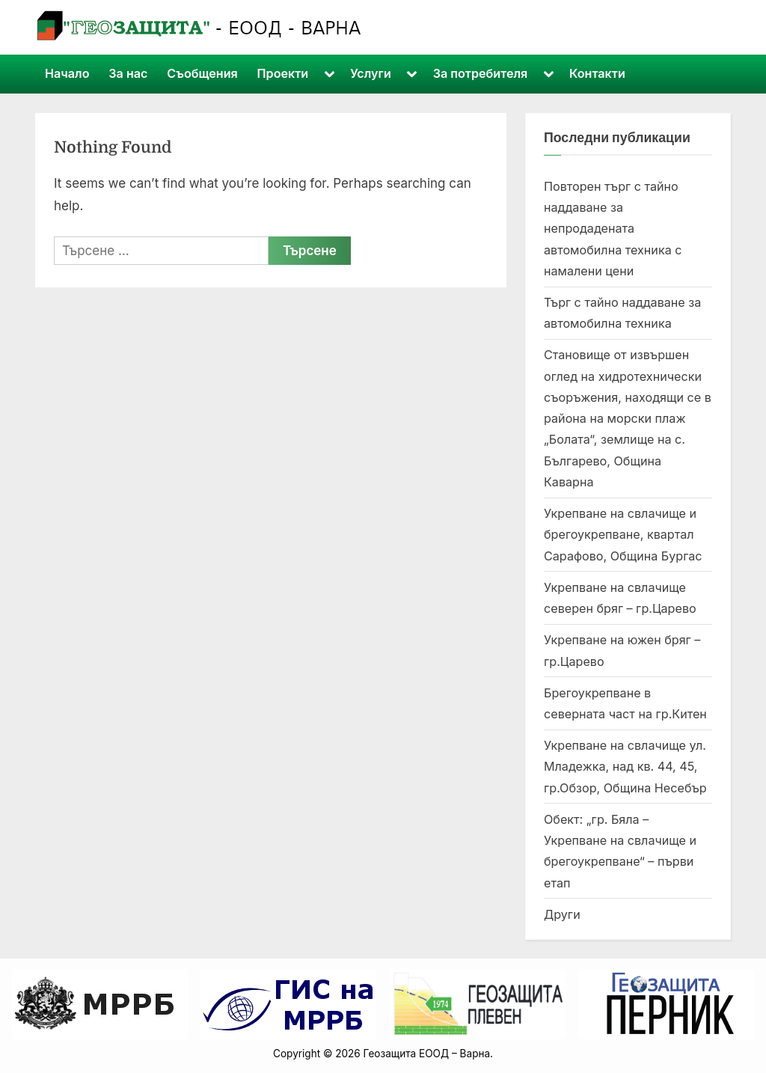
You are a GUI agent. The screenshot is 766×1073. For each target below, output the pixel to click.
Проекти (283, 73)
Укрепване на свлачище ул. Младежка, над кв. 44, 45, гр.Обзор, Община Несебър (625, 766)
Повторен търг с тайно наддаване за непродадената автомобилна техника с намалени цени (612, 228)
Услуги (370, 73)
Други (562, 914)
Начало (67, 73)
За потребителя (480, 73)
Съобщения (202, 73)
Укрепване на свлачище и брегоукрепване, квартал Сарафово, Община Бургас (623, 534)
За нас (127, 73)
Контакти (597, 73)
